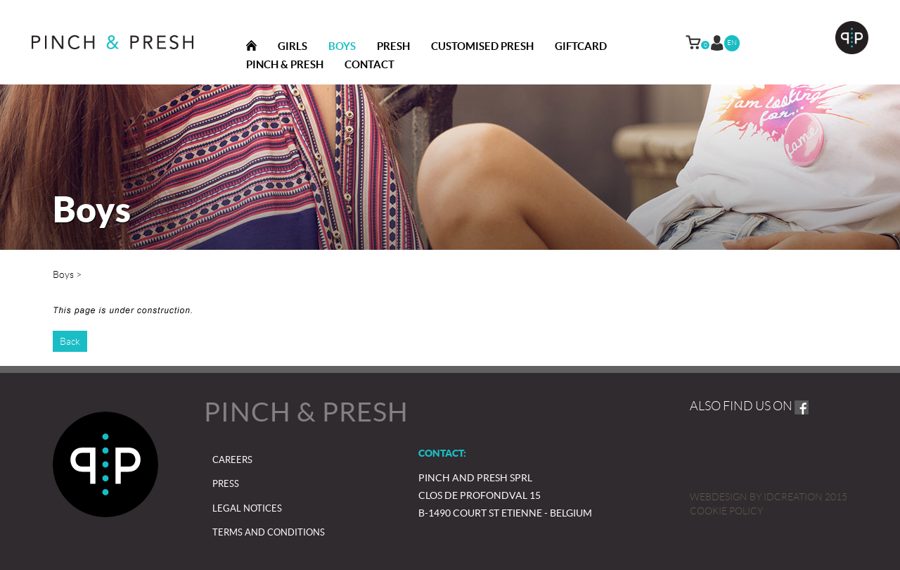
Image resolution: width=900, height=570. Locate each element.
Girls (292, 46)
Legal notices (247, 508)
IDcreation (756, 496)
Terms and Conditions (268, 532)
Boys (342, 46)
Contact (369, 64)
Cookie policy (726, 511)
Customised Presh (482, 46)
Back (70, 341)
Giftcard (581, 46)
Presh (393, 46)
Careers (232, 460)
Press (225, 484)
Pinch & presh (284, 64)
